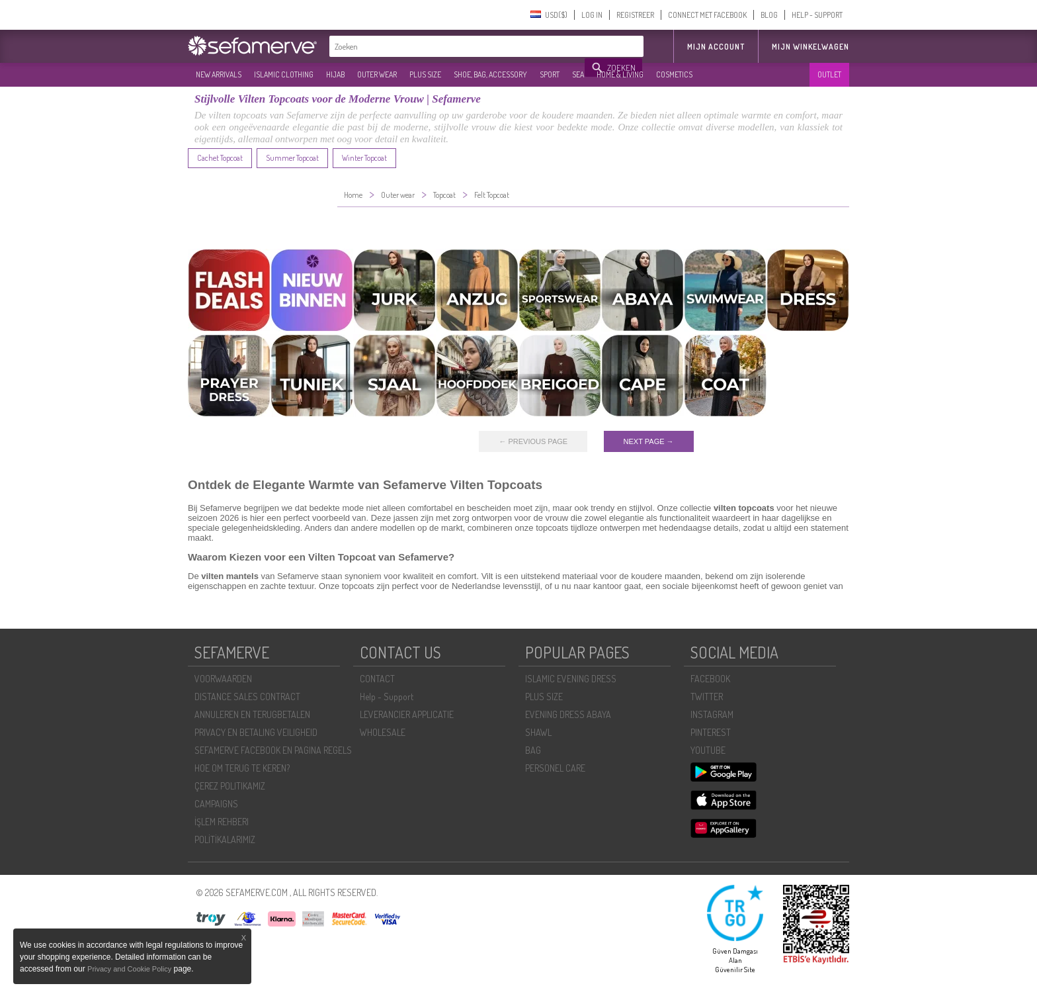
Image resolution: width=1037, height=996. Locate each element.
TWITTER (706, 696)
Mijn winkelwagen (810, 47)
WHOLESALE (382, 732)
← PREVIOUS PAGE (533, 441)
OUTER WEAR (377, 74)
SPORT (550, 74)
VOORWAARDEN (223, 678)
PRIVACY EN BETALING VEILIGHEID (255, 732)
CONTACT (377, 678)
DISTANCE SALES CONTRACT (247, 696)
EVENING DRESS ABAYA (568, 714)
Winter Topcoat (364, 158)
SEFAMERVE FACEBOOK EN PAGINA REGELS (273, 750)
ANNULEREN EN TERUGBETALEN (252, 714)
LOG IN (591, 15)
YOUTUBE (708, 750)
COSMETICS (674, 74)
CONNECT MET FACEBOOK (707, 15)
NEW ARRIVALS (218, 74)
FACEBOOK (710, 678)
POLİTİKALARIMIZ (224, 839)
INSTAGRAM (711, 714)
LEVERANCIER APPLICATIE (407, 714)
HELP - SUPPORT (817, 15)
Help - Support (386, 696)
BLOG (769, 15)
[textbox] (457, 46)
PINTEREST (710, 732)
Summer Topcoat (292, 158)
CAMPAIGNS (216, 803)
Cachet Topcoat (220, 158)
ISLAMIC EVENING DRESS (570, 678)
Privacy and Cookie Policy (129, 969)
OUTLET (829, 74)
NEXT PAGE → (649, 441)
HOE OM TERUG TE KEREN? (242, 768)
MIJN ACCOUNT (716, 47)
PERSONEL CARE (555, 768)
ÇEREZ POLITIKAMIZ (229, 786)
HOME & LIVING (620, 74)
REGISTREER (635, 15)
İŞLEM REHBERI (221, 821)
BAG (533, 750)
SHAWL (538, 732)
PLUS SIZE (425, 74)
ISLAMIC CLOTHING (283, 74)
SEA (578, 74)
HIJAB (335, 74)
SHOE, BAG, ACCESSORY (490, 74)
